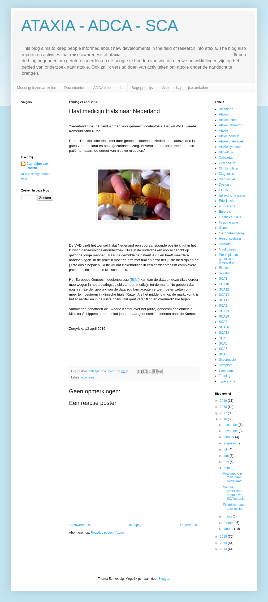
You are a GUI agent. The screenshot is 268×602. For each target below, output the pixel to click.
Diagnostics (227, 174)
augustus (230, 443)
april (227, 468)
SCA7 (223, 349)
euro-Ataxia (227, 206)
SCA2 (223, 305)
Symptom (225, 365)
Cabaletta (225, 157)
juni (227, 456)
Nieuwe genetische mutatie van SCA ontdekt (234, 493)
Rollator (224, 273)
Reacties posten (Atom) (107, 532)
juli (226, 449)
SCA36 (224, 327)
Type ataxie (227, 381)
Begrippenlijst (143, 88)
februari (229, 523)
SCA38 (224, 333)
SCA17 (224, 300)
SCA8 (223, 354)
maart (228, 516)
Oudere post (189, 525)
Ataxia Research (230, 125)
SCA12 (224, 289)
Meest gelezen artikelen (36, 88)
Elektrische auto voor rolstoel (234, 506)
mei (227, 462)
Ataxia (223, 114)
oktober (229, 437)
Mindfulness (227, 249)
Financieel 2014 (230, 217)
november (231, 431)
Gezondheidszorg (231, 233)
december (231, 425)
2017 (224, 413)
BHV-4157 (226, 152)
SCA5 (223, 338)
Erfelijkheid (227, 201)
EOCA (223, 190)
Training (224, 376)
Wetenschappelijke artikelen (185, 88)
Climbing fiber (228, 168)
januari (229, 529)
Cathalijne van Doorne (37, 166)
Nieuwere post (80, 525)
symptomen (227, 370)
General (224, 228)
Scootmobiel (227, 360)
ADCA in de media (108, 88)
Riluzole (224, 268)
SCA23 (224, 311)
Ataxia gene (227, 120)
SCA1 (223, 278)
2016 (224, 419)
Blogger (163, 579)
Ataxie (223, 130)
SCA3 (223, 322)
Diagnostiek (227, 179)
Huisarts (225, 244)
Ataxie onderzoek (231, 141)
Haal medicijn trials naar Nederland (232, 477)
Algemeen (87, 377)
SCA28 (224, 316)
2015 (224, 536)
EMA (135, 280)
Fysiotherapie (228, 222)
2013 (224, 549)
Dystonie (225, 184)
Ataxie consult (229, 136)
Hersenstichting (230, 238)
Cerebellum (227, 163)
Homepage (135, 525)
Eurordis (225, 211)
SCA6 (223, 343)
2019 (224, 401)
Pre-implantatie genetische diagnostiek (229, 258)
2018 (224, 407)
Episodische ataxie (232, 195)
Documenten (74, 88)
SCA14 (224, 295)
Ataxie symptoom (231, 147)
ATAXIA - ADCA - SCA (99, 25)
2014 (224, 543)
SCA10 (224, 284)
